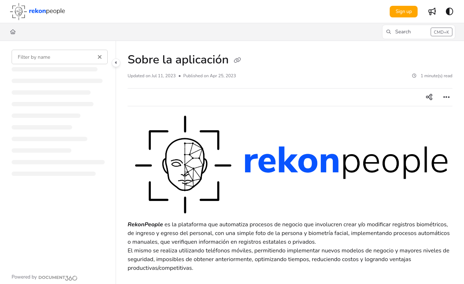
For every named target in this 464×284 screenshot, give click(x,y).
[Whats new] (432, 11)
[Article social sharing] (429, 97)
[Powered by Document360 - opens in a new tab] (45, 277)
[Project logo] (37, 11)
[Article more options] (446, 97)
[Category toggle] (116, 62)
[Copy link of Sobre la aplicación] (237, 60)
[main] (290, 162)
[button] (418, 32)
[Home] (13, 32)
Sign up (403, 11)
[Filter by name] (60, 57)
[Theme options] (449, 11)
